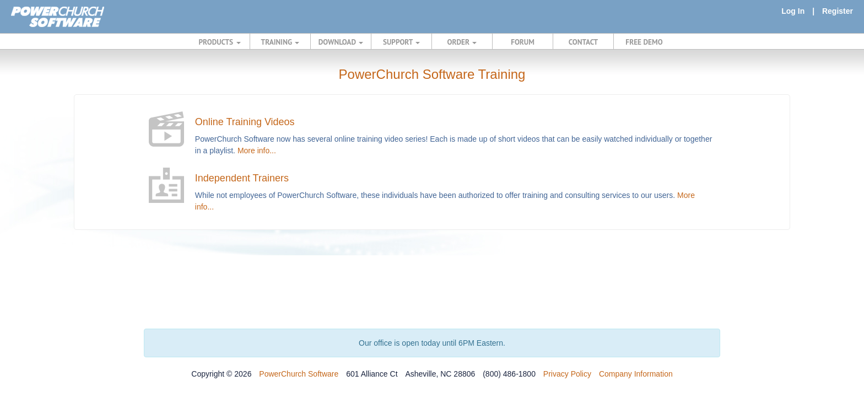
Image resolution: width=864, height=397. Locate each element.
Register (837, 11)
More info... (256, 150)
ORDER (462, 42)
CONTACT (583, 42)
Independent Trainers (242, 178)
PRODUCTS (220, 42)
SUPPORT (401, 42)
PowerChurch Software (298, 373)
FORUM (522, 42)
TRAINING (280, 42)
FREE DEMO (643, 42)
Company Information (636, 373)
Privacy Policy (567, 373)
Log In (792, 11)
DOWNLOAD (340, 42)
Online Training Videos (245, 121)
